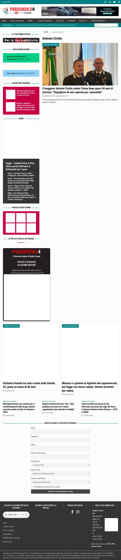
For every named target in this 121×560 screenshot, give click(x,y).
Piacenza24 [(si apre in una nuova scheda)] (31, 73)
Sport (30, 21)
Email (33, 444)
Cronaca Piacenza (17, 21)
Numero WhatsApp (38, 453)
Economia (71, 21)
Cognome (34, 436)
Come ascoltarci (8, 530)
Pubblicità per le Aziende (11, 538)
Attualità (60, 21)
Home (4, 21)
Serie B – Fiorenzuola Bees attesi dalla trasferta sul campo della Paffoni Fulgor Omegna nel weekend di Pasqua (21, 181)
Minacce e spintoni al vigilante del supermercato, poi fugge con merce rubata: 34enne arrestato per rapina (90, 387)
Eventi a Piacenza (45, 21)
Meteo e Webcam (98, 21)
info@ (99, 536)
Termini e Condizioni (93, 558)
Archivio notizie (8, 526)
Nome (33, 428)
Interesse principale (38, 478)
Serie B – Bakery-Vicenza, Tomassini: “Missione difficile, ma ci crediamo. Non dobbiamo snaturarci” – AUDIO (21, 188)
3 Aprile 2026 (48, 412)
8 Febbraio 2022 (49, 96)
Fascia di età (35, 470)
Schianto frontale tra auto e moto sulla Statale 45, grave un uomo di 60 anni (26, 93)
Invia (28, 59)
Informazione (7, 534)
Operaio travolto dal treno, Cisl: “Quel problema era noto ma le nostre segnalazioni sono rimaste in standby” (58, 407)
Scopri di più (97, 539)
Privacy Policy (81, 558)
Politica (82, 21)
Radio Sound (6, 2)
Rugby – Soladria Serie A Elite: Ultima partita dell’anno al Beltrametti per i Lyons (20, 166)
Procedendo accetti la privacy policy (47, 487)
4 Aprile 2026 (9, 391)
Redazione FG (63, 96)
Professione (35, 461)
